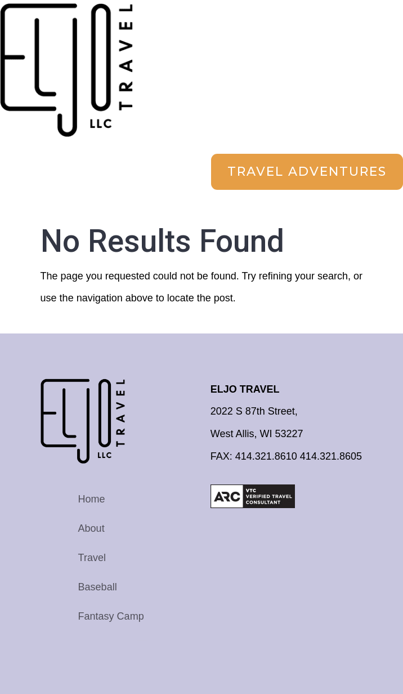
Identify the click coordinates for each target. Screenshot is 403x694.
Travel (92, 557)
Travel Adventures (307, 171)
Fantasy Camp (111, 616)
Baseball (97, 587)
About (91, 528)
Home (91, 499)
